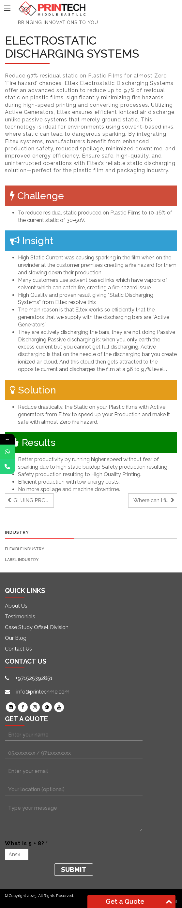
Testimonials (20, 616)
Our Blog (15, 638)
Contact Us (18, 649)
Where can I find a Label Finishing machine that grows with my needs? (155, 500)
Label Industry (21, 559)
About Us (16, 606)
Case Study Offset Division (36, 627)
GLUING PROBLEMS (33, 500)
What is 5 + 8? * (26, 843)
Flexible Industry (24, 549)
